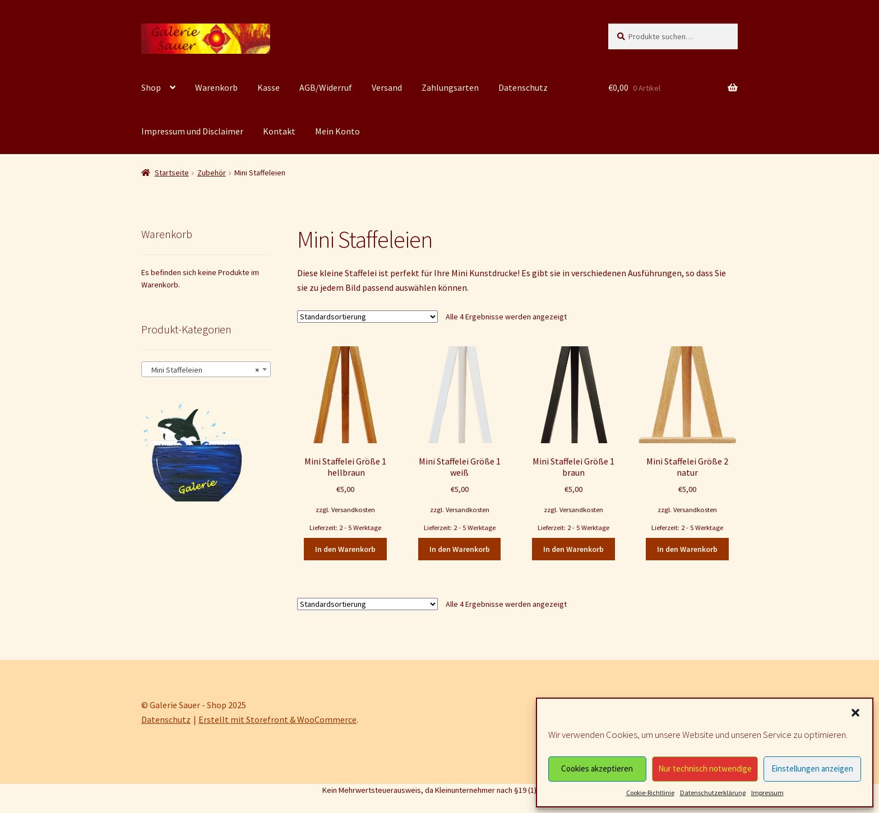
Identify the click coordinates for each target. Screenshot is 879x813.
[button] (855, 712)
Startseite (172, 173)
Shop (151, 87)
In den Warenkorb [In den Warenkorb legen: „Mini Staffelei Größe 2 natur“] (687, 549)
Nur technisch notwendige (705, 768)
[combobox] (206, 369)
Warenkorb (216, 87)
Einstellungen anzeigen (812, 768)
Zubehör (211, 173)
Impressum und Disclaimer (192, 131)
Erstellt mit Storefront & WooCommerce (277, 719)
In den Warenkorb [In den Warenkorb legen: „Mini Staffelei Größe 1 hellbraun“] (345, 549)
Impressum (767, 792)
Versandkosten (353, 509)
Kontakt (279, 131)
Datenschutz (523, 87)
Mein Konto (337, 131)
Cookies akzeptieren (597, 768)
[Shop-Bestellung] (367, 316)
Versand (387, 87)
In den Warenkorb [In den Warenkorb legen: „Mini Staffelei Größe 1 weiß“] (459, 549)
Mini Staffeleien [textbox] (202, 370)
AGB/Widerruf (325, 87)
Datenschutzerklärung (713, 792)
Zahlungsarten (450, 87)
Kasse (268, 87)
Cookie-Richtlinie (650, 792)
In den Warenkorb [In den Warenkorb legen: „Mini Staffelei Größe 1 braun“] (573, 549)
